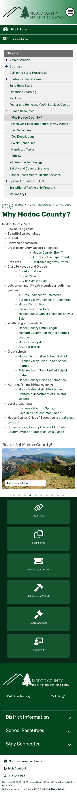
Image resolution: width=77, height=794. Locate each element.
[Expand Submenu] (6, 60)
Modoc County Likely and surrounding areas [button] (58, 495)
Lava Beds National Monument (40, 413)
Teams (12, 53)
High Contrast (17, 768)
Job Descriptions (22, 136)
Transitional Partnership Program (32, 187)
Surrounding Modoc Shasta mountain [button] (52, 495)
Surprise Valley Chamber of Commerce (45, 300)
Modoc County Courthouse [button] (19, 495)
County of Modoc (30, 271)
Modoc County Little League (38, 328)
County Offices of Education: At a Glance (36, 432)
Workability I (18, 194)
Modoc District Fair (31, 304)
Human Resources (22, 111)
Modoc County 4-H (32, 342)
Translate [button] (19, 39)
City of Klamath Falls (33, 281)
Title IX (16, 156)
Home (6, 204)
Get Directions (16, 698)
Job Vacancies (21, 130)
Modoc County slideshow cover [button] (14, 495)
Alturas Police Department (51, 257)
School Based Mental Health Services (35, 175)
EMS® (47, 789)
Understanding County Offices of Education (38, 427)
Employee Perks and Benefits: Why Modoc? (40, 124)
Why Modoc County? (26, 117)
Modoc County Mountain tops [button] (30, 495)
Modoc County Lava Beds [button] (25, 495)
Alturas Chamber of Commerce (40, 295)
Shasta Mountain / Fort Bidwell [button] (36, 495)
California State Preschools (28, 73)
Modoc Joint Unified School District (43, 356)
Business (16, 66)
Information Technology (26, 162)
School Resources (25, 730)
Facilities (16, 98)
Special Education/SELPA (27, 181)
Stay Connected (23, 744)
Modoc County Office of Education (42, 380)
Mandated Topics (23, 149)
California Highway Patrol (50, 262)
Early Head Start (21, 85)
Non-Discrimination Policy (23, 761)
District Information (27, 717)
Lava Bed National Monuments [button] (41, 495)
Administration (20, 60)
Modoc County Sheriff (48, 252)
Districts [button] (19, 29)
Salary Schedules (23, 143)
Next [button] (69, 468)
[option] (38, 468)
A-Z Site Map (14, 776)
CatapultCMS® (34, 789)
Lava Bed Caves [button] (47, 495)
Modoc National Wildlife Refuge (40, 389)
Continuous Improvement (27, 79)
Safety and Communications (29, 168)
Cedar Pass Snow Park (34, 309)
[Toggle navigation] (70, 12)
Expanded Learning (23, 92)
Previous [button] (7, 468)
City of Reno (27, 276)
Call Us (53, 698)
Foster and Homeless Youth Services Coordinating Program (41, 104)
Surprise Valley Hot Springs (37, 408)
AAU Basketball (29, 347)
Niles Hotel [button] (63, 495)
